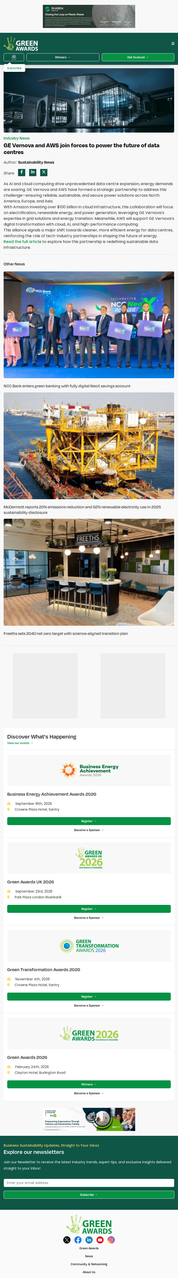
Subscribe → (89, 1195)
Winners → (62, 57)
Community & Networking (89, 1264)
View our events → (20, 743)
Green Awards (89, 1248)
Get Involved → (138, 57)
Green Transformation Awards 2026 (43, 969)
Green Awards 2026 (27, 1057)
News (89, 1256)
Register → (89, 821)
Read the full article (22, 241)
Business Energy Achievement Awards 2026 (51, 794)
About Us (89, 1272)
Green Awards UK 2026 (30, 881)
